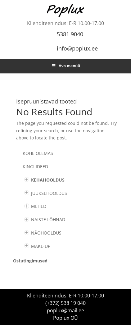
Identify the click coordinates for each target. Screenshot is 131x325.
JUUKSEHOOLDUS (49, 193)
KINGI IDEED (35, 166)
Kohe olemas (38, 153)
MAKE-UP (40, 246)
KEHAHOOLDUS (48, 180)
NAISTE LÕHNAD (48, 219)
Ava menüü (65, 66)
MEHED (38, 206)
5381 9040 (70, 34)
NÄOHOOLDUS (46, 233)
